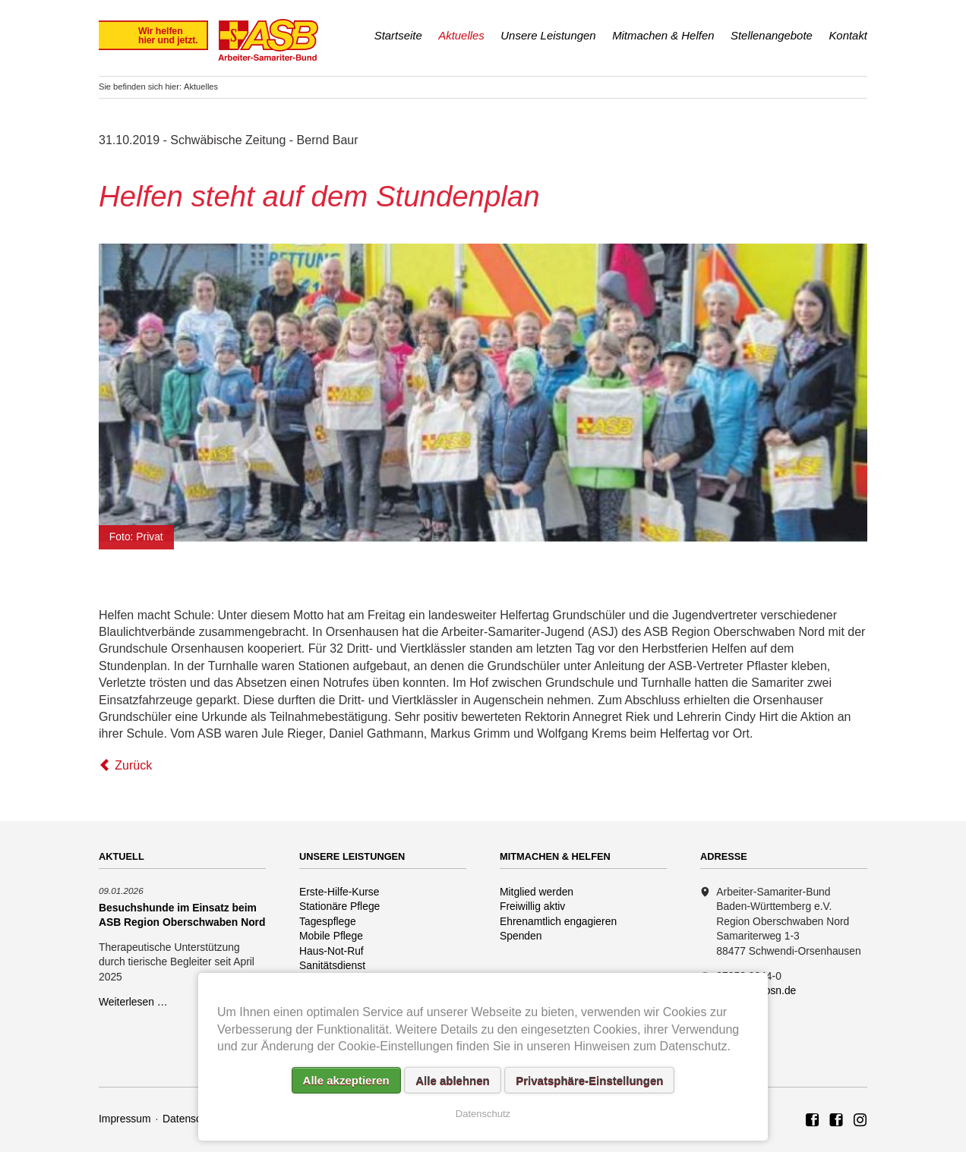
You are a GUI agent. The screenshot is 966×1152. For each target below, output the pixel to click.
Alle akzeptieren (346, 1080)
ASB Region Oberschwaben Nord (812, 1121)
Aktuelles (461, 35)
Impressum (125, 1119)
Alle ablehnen (452, 1080)
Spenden (521, 936)
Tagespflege (327, 921)
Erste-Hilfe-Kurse (339, 892)
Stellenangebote (772, 35)
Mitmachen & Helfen (663, 35)
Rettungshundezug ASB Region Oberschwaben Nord (860, 1121)
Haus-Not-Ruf (331, 951)
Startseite (398, 35)
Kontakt (848, 35)
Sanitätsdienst (332, 965)
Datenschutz (192, 1119)
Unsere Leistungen (547, 35)
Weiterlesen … (133, 1002)
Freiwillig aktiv (532, 906)
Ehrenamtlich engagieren (558, 921)
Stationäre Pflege (339, 906)
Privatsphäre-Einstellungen (589, 1080)
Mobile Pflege (331, 936)
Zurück (133, 765)
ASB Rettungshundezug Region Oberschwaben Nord (836, 1121)
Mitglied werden (536, 892)
